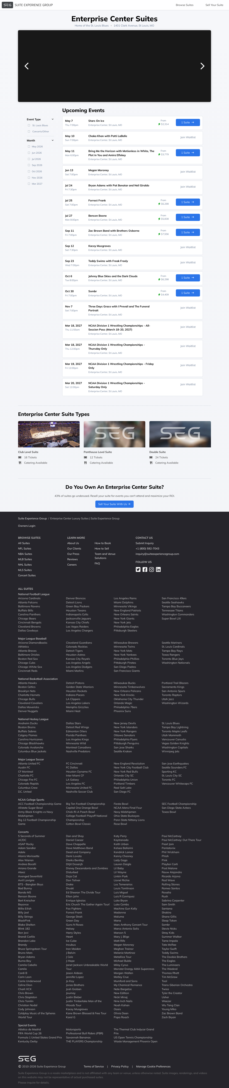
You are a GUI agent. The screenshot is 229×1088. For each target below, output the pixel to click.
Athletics (23, 646)
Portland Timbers (124, 783)
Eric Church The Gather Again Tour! (87, 904)
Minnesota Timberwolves (129, 687)
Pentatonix (168, 848)
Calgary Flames (27, 735)
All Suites (24, 543)
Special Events (27, 1025)
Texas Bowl (169, 811)
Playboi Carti (170, 864)
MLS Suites (25, 570)
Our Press (73, 554)
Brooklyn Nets (26, 691)
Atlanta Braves (27, 650)
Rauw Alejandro (172, 872)
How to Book (103, 543)
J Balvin (70, 952)
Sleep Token (169, 920)
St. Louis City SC (172, 775)
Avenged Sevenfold (30, 876)
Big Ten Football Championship (85, 803)
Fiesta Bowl (121, 803)
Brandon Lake (26, 940)
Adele (21, 852)
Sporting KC (169, 771)
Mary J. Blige (121, 936)
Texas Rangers (171, 654)
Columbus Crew (28, 787)
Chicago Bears (27, 618)
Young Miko (169, 1009)
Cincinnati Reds (27, 670)
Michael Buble (122, 960)
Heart (69, 936)
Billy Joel (23, 912)
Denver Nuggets (28, 711)
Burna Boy (24, 960)
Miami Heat (73, 711)
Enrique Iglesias (76, 900)
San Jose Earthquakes (175, 763)
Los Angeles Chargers (79, 630)
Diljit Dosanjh (74, 864)
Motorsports (73, 1029)
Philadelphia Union (126, 779)
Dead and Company (78, 852)
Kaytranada (121, 840)
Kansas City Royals (78, 658)
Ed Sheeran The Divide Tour (83, 892)
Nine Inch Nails (123, 1001)
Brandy (22, 944)
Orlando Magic (123, 703)
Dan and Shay (75, 836)
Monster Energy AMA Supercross (134, 969)
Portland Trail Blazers (175, 682)
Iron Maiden (73, 948)
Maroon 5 (120, 932)
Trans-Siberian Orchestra (177, 985)
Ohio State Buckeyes (126, 815)
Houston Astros (75, 654)
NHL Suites (25, 564)
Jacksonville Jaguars (78, 618)
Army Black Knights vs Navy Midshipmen (35, 813)
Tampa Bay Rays (172, 650)
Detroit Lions (74, 602)
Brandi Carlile (26, 936)
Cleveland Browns (29, 626)
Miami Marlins (75, 670)
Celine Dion (25, 985)
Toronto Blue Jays (173, 658)
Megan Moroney (124, 944)
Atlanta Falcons (28, 602)
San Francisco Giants (127, 670)
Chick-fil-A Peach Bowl (80, 811)
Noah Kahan (122, 1005)
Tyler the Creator (172, 993)
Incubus (71, 944)
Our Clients (74, 548)
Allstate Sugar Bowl (30, 807)
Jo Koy (70, 981)
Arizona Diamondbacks (32, 642)
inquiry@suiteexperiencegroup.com (157, 554)
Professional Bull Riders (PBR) (84, 1033)
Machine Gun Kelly (125, 908)
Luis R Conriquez (124, 896)
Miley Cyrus (121, 964)
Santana (167, 908)
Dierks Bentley (75, 860)
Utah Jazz (168, 699)
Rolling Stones (171, 884)
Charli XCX (24, 989)
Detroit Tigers (74, 650)
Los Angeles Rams (125, 598)
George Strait (74, 916)
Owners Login (26, 525)
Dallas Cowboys (28, 630)
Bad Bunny (25, 888)
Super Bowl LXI (171, 618)
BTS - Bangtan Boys (30, 884)
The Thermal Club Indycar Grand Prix (134, 1031)
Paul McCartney (171, 836)
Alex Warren (26, 860)
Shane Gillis (169, 916)
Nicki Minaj (121, 997)
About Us (73, 543)
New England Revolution (129, 763)
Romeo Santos (171, 888)
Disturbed (72, 872)
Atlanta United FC (29, 763)
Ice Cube (71, 940)
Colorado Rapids (28, 783)
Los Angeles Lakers (78, 703)
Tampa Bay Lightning (175, 727)
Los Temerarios (123, 884)
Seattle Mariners (172, 642)
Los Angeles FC (75, 783)
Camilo (22, 969)
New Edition (121, 993)
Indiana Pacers (75, 695)
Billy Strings (25, 916)
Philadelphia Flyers (125, 739)
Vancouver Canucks (174, 739)
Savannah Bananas (78, 1037)
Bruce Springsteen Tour (32, 948)
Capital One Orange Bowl (82, 807)
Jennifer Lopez (75, 977)
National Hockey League (33, 719)
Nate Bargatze (123, 989)
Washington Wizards (175, 703)
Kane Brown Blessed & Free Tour (86, 1013)
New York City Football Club (131, 767)
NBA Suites (25, 554)
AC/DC (22, 840)
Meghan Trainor (123, 948)
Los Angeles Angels (78, 662)
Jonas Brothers (75, 985)
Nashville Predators (78, 751)
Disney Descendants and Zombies (87, 868)
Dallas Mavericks (28, 707)
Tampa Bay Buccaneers (176, 606)
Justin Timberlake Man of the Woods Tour (84, 1003)
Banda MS (24, 892)
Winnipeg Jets (170, 751)
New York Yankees (125, 654)
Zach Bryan (169, 1017)
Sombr (166, 924)
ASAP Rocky (26, 844)
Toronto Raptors (172, 695)
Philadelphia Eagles (126, 626)
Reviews (72, 559)
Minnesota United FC (79, 787)
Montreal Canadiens (78, 747)
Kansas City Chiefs (77, 622)
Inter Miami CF (75, 775)
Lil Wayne (120, 872)
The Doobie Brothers (174, 956)
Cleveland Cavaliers (30, 703)
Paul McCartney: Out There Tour (181, 840)
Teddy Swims (170, 952)
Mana (117, 920)
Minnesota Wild (76, 743)
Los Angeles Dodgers (79, 666)
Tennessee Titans (172, 610)
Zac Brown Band (172, 1013)
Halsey (70, 928)
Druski (70, 888)
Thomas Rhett (170, 972)
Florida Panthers (76, 735)
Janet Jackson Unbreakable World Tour (87, 967)
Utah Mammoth (171, 735)
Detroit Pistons (75, 682)
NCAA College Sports (31, 799)
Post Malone (169, 868)
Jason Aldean (74, 972)
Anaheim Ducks (28, 723)
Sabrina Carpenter (173, 900)
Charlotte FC (25, 775)
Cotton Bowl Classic (78, 824)
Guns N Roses (74, 924)
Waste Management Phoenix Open (135, 1041)
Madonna (120, 912)
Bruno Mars (25, 952)
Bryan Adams (26, 956)
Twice (165, 989)
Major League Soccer (31, 759)
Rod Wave (168, 880)
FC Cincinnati (74, 763)
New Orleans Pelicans (127, 691)
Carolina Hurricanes (30, 739)
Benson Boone (27, 896)
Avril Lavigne (26, 880)
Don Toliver (73, 880)
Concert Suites (27, 575)
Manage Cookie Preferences (153, 1066)
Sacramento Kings (173, 687)
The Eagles (168, 960)
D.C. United (24, 791)
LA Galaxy (72, 779)
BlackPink (24, 920)
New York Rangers (125, 731)
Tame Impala (170, 940)
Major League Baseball (32, 638)
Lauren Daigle (122, 864)
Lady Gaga (120, 860)
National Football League (34, 594)
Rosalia (166, 892)
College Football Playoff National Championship (86, 818)
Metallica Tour (122, 956)
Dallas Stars (73, 723)
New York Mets (123, 650)
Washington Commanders (178, 614)
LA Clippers (73, 699)
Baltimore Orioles (29, 654)
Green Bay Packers (77, 606)
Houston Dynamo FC (79, 771)
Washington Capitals (175, 747)
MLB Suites (25, 559)
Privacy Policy (120, 1066)
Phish (165, 856)
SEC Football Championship (179, 803)
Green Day (72, 920)
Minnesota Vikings (125, 606)
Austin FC (24, 767)
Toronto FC (168, 779)
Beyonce (23, 904)
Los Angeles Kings (77, 739)
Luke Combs (121, 904)
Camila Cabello (27, 964)
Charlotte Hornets (29, 695)
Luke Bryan (121, 900)
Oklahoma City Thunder (128, 699)
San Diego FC (122, 791)
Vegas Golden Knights (175, 743)
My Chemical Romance (128, 985)
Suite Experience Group (32, 518)
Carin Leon (24, 977)
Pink (164, 860)
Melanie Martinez (124, 952)
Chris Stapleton (27, 997)
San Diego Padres (125, 666)
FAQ (97, 563)
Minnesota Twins (124, 646)
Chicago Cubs (26, 662)
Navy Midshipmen (125, 811)
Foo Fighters (73, 908)
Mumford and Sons (125, 981)
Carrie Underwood (29, 981)
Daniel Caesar (74, 840)
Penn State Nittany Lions (129, 819)
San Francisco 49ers (174, 598)
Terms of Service (94, 1066)
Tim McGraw (169, 977)
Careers (72, 564)
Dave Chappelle (76, 844)
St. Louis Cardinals (173, 646)
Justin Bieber (74, 997)
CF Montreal (25, 771)
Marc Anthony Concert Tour (131, 924)
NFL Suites (24, 548)
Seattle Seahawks (173, 602)
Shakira (166, 912)
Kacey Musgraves (77, 1009)
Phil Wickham (170, 852)
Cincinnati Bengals (29, 622)
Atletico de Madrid (29, 1029)
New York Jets (122, 622)
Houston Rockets (76, 691)
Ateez (21, 872)
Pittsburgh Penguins (126, 743)
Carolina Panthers (29, 614)
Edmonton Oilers (76, 731)
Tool (164, 981)
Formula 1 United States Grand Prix (40, 1037)
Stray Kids (168, 932)
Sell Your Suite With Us (114, 504)
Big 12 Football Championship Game (37, 822)
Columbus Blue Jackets (32, 751)
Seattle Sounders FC (174, 767)
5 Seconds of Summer (31, 836)
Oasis (117, 1009)
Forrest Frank (74, 912)
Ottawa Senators (124, 735)
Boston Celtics (26, 687)
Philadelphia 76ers (125, 707)
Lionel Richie (122, 880)
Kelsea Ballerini (123, 848)
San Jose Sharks (124, 747)
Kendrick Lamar (123, 852)
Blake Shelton (26, 924)
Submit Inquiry (145, 543)
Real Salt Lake (122, 787)
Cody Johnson (26, 1009)
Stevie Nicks (169, 928)
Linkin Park (121, 876)
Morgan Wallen (123, 972)
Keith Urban (121, 844)
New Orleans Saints (126, 614)
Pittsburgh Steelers (125, 630)
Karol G (70, 1017)
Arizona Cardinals (29, 598)
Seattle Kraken (123, 751)
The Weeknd (169, 969)
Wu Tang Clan (171, 1005)
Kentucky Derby (28, 1041)
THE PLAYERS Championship (84, 1041)
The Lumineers (171, 964)
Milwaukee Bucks (124, 682)
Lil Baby (119, 868)
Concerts (23, 832)
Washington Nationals (176, 662)
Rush (165, 896)
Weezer (166, 1001)
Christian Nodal (27, 1005)
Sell (214, 5)
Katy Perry (120, 836)
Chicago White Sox (30, 666)
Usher (165, 997)
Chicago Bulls (26, 699)
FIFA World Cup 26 (30, 1033)
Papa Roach (121, 1017)
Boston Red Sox (28, 658)
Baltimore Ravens (29, 606)
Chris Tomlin (25, 1001)
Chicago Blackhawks (31, 743)
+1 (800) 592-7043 (147, 548)
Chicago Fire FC (27, 779)
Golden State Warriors (80, 687)
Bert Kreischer (26, 900)
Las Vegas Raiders (77, 626)
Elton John (72, 896)
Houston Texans (76, 610)
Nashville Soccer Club (79, 791)
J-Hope (70, 960)
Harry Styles (73, 932)
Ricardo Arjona (171, 876)
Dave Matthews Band (79, 848)
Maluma (119, 916)
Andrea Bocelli (27, 864)
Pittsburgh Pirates (125, 662)
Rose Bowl (120, 824)
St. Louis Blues (100, 25)
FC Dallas (72, 767)
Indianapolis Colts (77, 614)
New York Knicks (124, 695)
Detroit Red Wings (77, 727)
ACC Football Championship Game (39, 803)
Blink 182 (24, 928)
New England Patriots (127, 610)
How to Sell (102, 548)
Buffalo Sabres (27, 731)
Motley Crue (121, 977)
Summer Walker (172, 936)
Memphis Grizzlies (77, 707)
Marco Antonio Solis (126, 928)
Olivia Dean (121, 1013)
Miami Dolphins (123, 602)
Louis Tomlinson (124, 888)
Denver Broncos (76, 598)
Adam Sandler (27, 848)
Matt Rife (119, 940)
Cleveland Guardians (79, 642)
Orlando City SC (124, 775)
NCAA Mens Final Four (128, 807)
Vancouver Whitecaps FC (177, 783)
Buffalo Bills (25, 610)
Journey (70, 993)
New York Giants (124, 618)
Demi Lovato (74, 856)
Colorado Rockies (76, 646)
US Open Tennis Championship (133, 1037)
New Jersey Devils (125, 723)
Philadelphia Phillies (126, 658)
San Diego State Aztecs (176, 807)
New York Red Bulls (126, 771)
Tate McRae (169, 944)
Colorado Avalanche (30, 747)
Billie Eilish (24, 908)
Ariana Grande (27, 868)
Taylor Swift (169, 948)
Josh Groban (73, 989)
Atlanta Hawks (27, 682)
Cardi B (22, 972)
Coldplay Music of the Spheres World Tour (36, 1015)
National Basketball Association (38, 679)
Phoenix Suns (122, 711)
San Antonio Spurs (173, 691)
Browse (184, 5)
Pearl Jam (168, 844)
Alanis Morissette (28, 856)
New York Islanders (125, 727)
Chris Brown (25, 993)
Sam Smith (168, 904)
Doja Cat (71, 876)
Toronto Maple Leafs (174, 731)
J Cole (69, 956)
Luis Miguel (121, 892)
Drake (69, 884)
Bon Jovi (23, 932)
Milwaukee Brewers (126, 642)
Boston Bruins (26, 727)
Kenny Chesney (123, 856)
